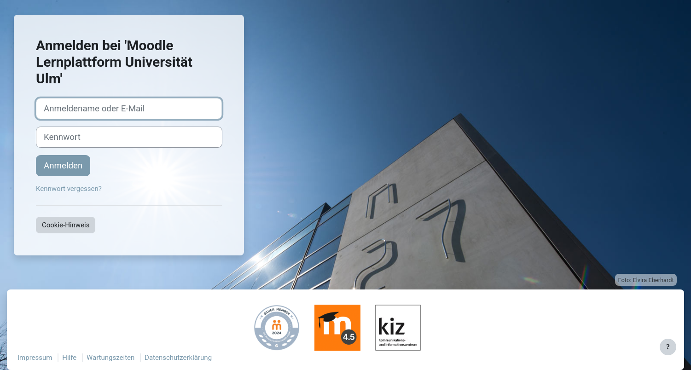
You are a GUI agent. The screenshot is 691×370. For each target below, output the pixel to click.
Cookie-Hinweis (65, 225)
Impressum (34, 357)
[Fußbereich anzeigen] (668, 347)
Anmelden (63, 166)
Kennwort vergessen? (69, 189)
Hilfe (69, 357)
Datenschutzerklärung (178, 357)
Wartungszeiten (110, 357)
